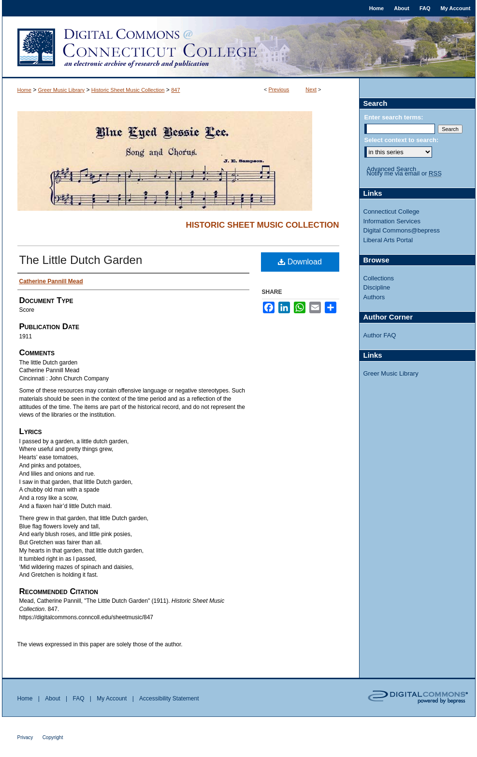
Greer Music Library (61, 90)
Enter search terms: (393, 117)
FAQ (78, 698)
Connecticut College (391, 211)
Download (300, 262)
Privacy (25, 737)
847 (175, 90)
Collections (378, 278)
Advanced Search (392, 169)
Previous (279, 89)
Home (24, 90)
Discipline (376, 287)
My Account (112, 698)
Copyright (53, 737)
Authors (374, 297)
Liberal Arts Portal (388, 240)
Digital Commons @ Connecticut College (239, 47)
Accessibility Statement (169, 698)
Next (311, 89)
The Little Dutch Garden (81, 259)
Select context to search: (401, 140)
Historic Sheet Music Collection (128, 90)
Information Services (392, 221)
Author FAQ (379, 335)
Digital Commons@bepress (401, 230)
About (52, 698)
